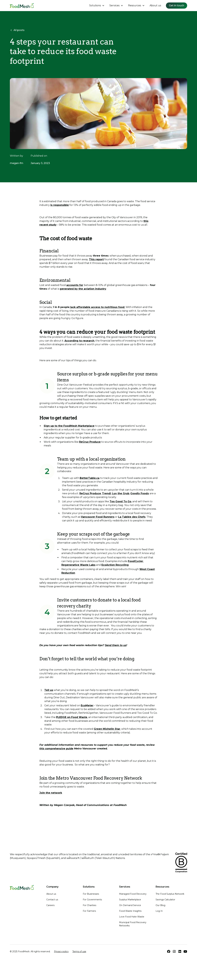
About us (155, 5)
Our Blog (160, 905)
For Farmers (89, 911)
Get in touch (176, 5)
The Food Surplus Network (170, 893)
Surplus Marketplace (130, 899)
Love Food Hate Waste (131, 916)
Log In (159, 911)
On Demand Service (130, 905)
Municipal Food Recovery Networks (132, 924)
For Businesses (91, 893)
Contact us (52, 899)
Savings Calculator (165, 899)
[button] (97, 5)
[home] (22, 5)
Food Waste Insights (130, 911)
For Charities (89, 905)
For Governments (92, 899)
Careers (50, 905)
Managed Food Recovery (133, 893)
